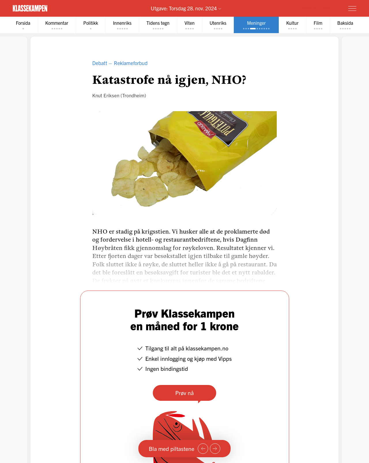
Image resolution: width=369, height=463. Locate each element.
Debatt (99, 63)
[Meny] (352, 8)
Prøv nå (184, 392)
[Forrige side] (203, 448)
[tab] (23, 25)
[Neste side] (215, 448)
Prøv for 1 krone (318, 8)
